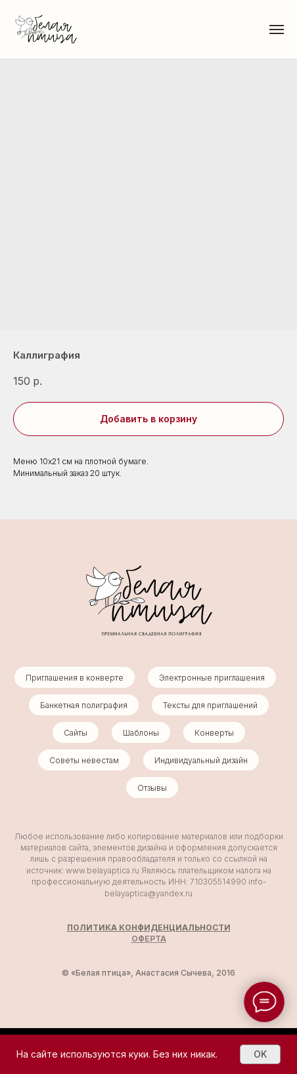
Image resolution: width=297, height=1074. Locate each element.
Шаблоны (141, 733)
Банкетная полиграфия (83, 705)
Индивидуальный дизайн (201, 760)
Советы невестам (84, 760)
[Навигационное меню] (276, 29)
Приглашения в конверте (75, 678)
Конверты (214, 733)
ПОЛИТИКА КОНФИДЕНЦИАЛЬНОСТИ (149, 927)
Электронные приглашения (212, 678)
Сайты (75, 733)
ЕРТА (155, 939)
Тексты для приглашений (210, 705)
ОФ (138, 939)
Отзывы (152, 788)
